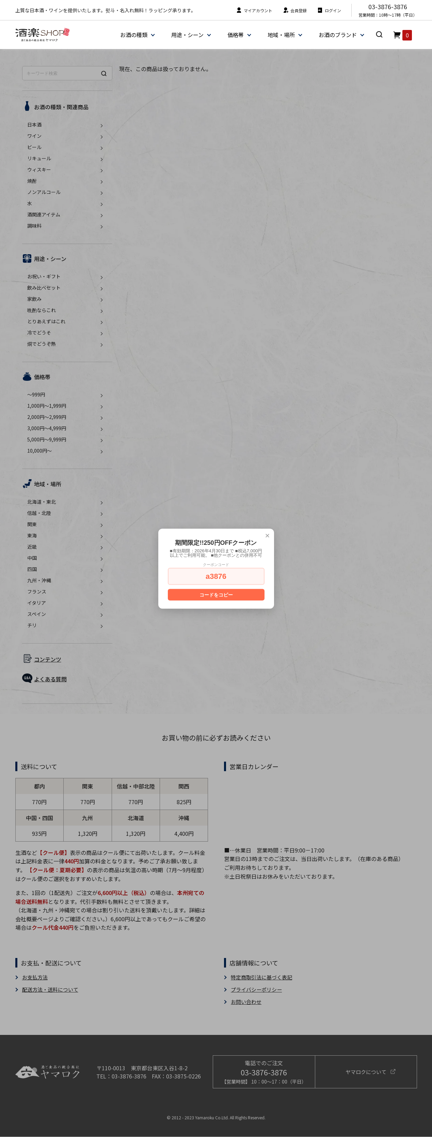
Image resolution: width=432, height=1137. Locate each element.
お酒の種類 (133, 35)
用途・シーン (187, 35)
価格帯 (235, 35)
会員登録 (295, 10)
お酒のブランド (337, 35)
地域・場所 (280, 35)
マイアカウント (254, 10)
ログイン (329, 10)
